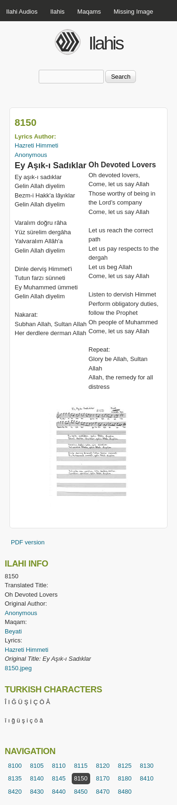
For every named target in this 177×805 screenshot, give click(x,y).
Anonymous (31, 154)
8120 (103, 765)
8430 (37, 791)
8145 (59, 778)
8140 (37, 778)
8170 (103, 778)
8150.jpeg (18, 668)
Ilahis (58, 11)
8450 (81, 791)
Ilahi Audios (22, 11)
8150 (81, 778)
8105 (37, 765)
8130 (146, 765)
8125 (125, 765)
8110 (59, 765)
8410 (146, 778)
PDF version (28, 542)
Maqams (89, 11)
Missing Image (133, 11)
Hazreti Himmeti (36, 145)
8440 (59, 791)
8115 (81, 765)
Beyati (13, 631)
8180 (125, 778)
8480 (125, 791)
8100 (15, 765)
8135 (15, 778)
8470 (103, 791)
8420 (15, 791)
